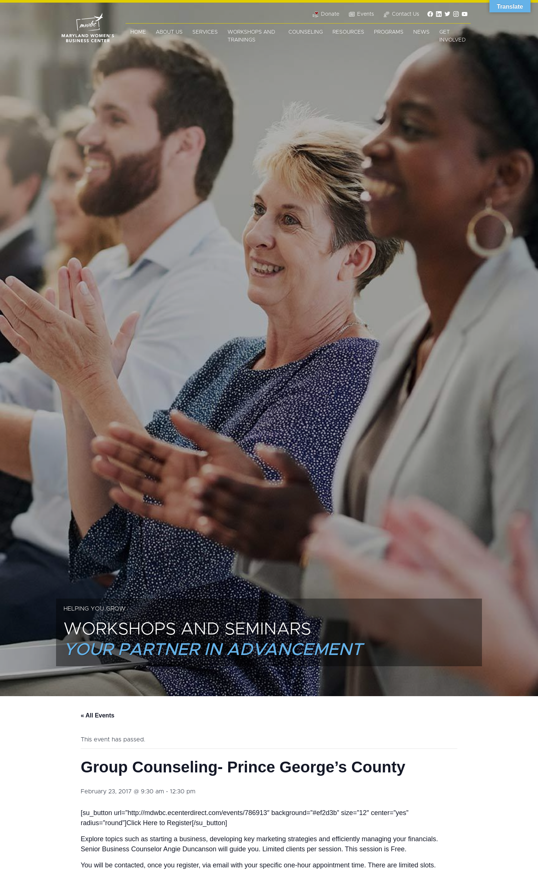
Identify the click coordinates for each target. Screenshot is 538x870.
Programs (389, 32)
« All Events (97, 715)
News (421, 32)
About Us (169, 32)
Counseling (305, 32)
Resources (348, 32)
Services (205, 32)
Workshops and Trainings (251, 36)
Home (138, 32)
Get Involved (452, 36)
